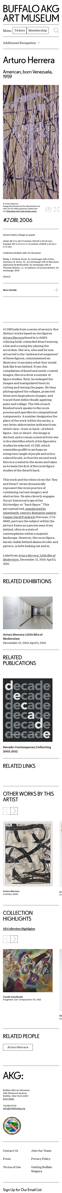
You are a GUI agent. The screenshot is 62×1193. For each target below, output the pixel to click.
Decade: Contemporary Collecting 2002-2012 (27, 749)
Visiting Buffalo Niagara (41, 1169)
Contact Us (10, 1150)
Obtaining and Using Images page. (21, 211)
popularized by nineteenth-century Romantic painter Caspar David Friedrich (29, 513)
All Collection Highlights (19, 928)
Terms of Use (12, 1167)
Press (7, 1158)
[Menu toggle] (7, 30)
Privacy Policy (40, 1158)
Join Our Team (41, 1150)
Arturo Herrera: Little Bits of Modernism (23, 636)
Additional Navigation (21, 42)
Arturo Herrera (29, 60)
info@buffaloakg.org (14, 1108)
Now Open (8, 1098)
